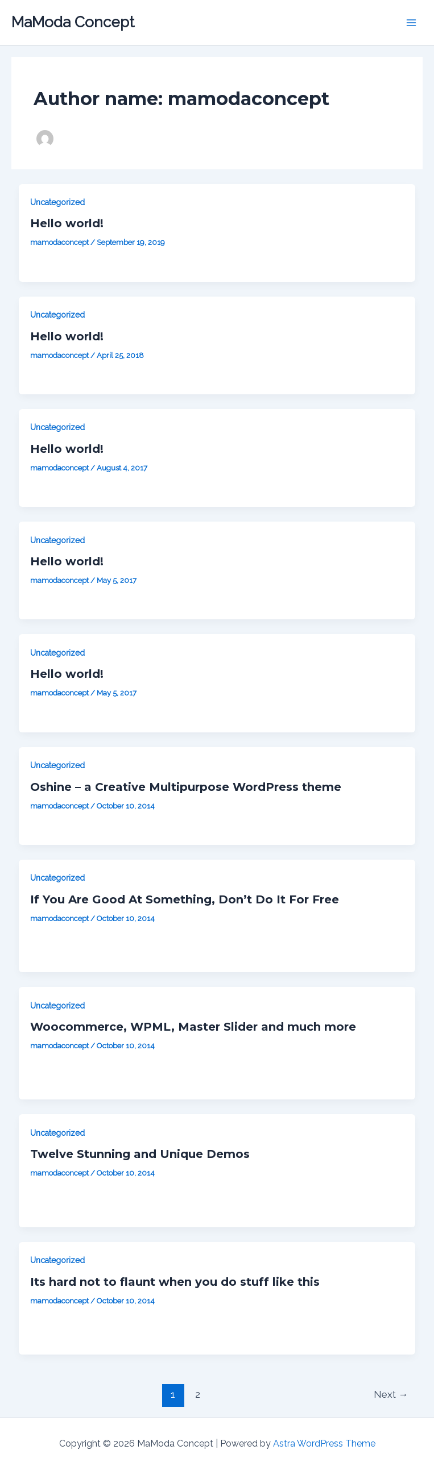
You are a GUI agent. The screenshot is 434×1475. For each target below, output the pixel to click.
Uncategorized (57, 202)
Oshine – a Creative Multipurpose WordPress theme (185, 787)
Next (391, 1394)
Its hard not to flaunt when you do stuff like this (175, 1282)
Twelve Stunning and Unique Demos (140, 1154)
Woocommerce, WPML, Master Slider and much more (193, 1027)
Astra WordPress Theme (324, 1443)
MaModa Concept (72, 22)
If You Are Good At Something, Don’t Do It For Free (184, 899)
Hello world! (67, 223)
